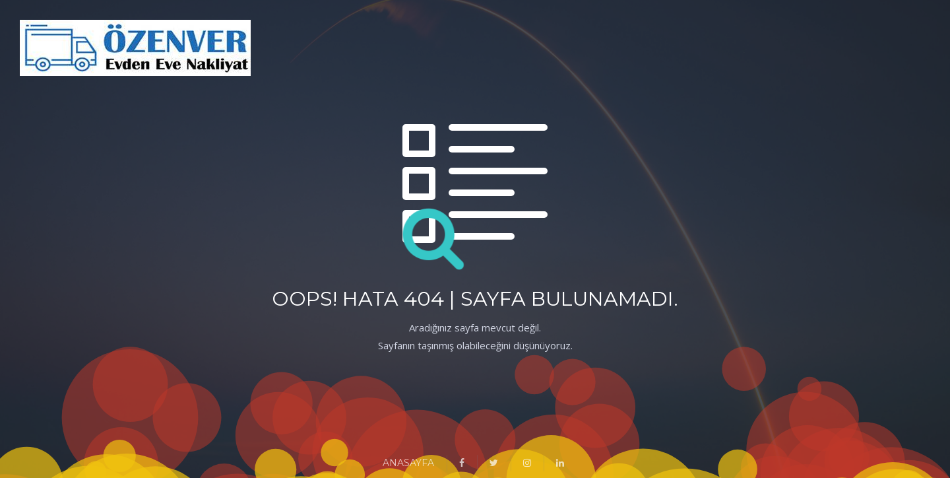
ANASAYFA (408, 463)
